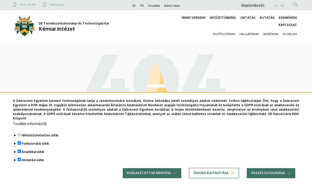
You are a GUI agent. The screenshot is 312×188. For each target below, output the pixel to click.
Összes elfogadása (268, 181)
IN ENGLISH (290, 34)
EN (282, 5)
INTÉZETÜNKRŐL (223, 18)
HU (276, 5)
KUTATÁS (267, 18)
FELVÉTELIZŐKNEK (224, 34)
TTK (142, 5)
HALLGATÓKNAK (249, 34)
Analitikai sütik (33, 160)
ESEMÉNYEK (288, 18)
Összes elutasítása (210, 181)
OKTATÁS (248, 18)
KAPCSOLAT (287, 25)
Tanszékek (154, 5)
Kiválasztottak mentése (149, 181)
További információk (30, 132)
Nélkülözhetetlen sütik (40, 143)
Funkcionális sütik (35, 152)
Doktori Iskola (172, 5)
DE (134, 5)
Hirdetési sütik (33, 168)
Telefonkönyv (56, 4)
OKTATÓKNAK (270, 34)
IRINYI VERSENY (194, 18)
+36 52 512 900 (27, 4)
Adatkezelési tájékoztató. (247, 122)
